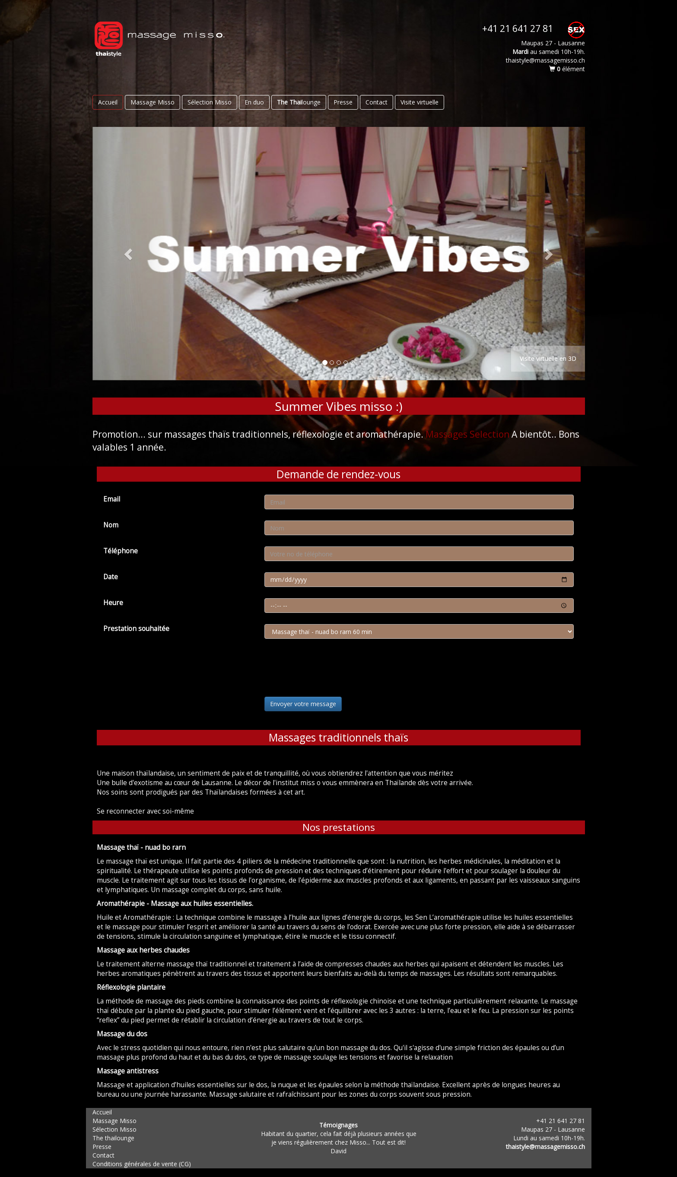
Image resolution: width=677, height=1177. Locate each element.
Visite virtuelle (419, 102)
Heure (113, 602)
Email (111, 499)
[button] (129, 253)
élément (567, 69)
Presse (343, 102)
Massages (446, 434)
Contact (377, 102)
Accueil (108, 102)
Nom (110, 525)
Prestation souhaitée (136, 628)
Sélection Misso (210, 102)
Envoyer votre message (303, 704)
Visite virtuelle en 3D (548, 358)
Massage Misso (152, 102)
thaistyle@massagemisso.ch (545, 1146)
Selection (489, 434)
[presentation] (330, 669)
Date (110, 576)
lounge (299, 102)
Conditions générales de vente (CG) (141, 1164)
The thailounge (113, 1138)
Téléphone (120, 550)
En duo (254, 102)
